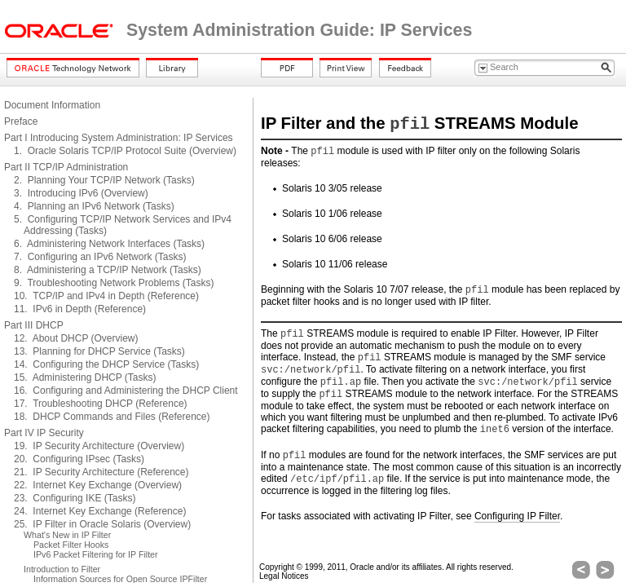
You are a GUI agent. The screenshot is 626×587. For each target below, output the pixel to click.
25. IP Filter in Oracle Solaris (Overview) (102, 524)
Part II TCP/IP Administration (66, 167)
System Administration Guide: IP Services (299, 30)
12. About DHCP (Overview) (76, 338)
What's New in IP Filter (67, 535)
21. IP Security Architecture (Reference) (101, 472)
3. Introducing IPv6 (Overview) (81, 193)
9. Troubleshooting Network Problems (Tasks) (114, 283)
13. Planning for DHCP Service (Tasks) (99, 351)
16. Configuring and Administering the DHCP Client (126, 390)
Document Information (52, 105)
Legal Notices (284, 576)
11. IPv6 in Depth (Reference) (80, 309)
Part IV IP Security (44, 433)
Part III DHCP (34, 325)
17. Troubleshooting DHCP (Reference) (100, 403)
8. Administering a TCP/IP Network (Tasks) (107, 270)
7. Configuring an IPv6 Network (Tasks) (100, 257)
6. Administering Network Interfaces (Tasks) (109, 243)
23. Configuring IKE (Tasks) (74, 498)
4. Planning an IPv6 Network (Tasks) (94, 206)
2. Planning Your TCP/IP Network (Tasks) (104, 180)
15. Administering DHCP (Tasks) (85, 377)
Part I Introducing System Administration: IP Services (118, 137)
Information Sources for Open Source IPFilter (120, 579)
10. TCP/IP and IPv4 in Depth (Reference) (106, 296)
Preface (20, 121)
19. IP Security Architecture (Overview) (99, 446)
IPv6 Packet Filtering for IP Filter (95, 554)
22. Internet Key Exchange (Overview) (98, 485)
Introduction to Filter (62, 569)
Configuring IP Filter (517, 516)
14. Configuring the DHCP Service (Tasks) (106, 364)
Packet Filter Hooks (70, 544)
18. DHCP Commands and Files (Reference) (112, 416)
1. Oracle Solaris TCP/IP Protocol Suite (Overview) (125, 151)
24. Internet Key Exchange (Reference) (100, 511)
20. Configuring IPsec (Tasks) (79, 459)
